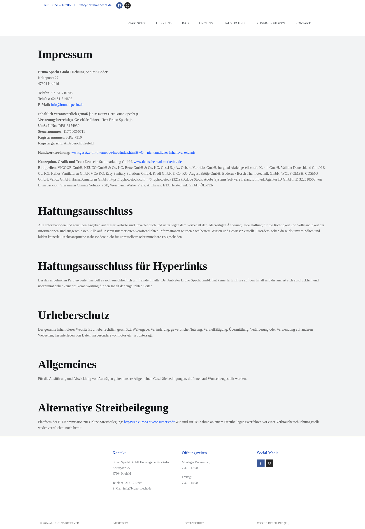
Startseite (137, 23)
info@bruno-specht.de (67, 105)
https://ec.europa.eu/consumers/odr (149, 422)
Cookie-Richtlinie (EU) (273, 523)
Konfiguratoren (270, 23)
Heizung (206, 23)
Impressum (120, 523)
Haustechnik (234, 23)
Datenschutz (194, 523)
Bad (185, 23)
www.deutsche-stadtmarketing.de (158, 162)
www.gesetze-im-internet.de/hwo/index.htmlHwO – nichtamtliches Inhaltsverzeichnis (133, 152)
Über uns (164, 23)
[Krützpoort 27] (291, 483)
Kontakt (303, 23)
